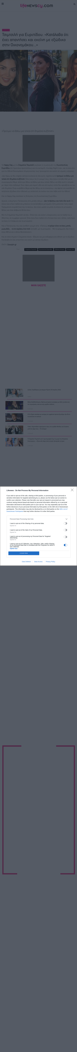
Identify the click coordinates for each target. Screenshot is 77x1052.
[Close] (73, 491)
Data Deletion (26, 561)
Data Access (38, 561)
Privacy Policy (50, 561)
